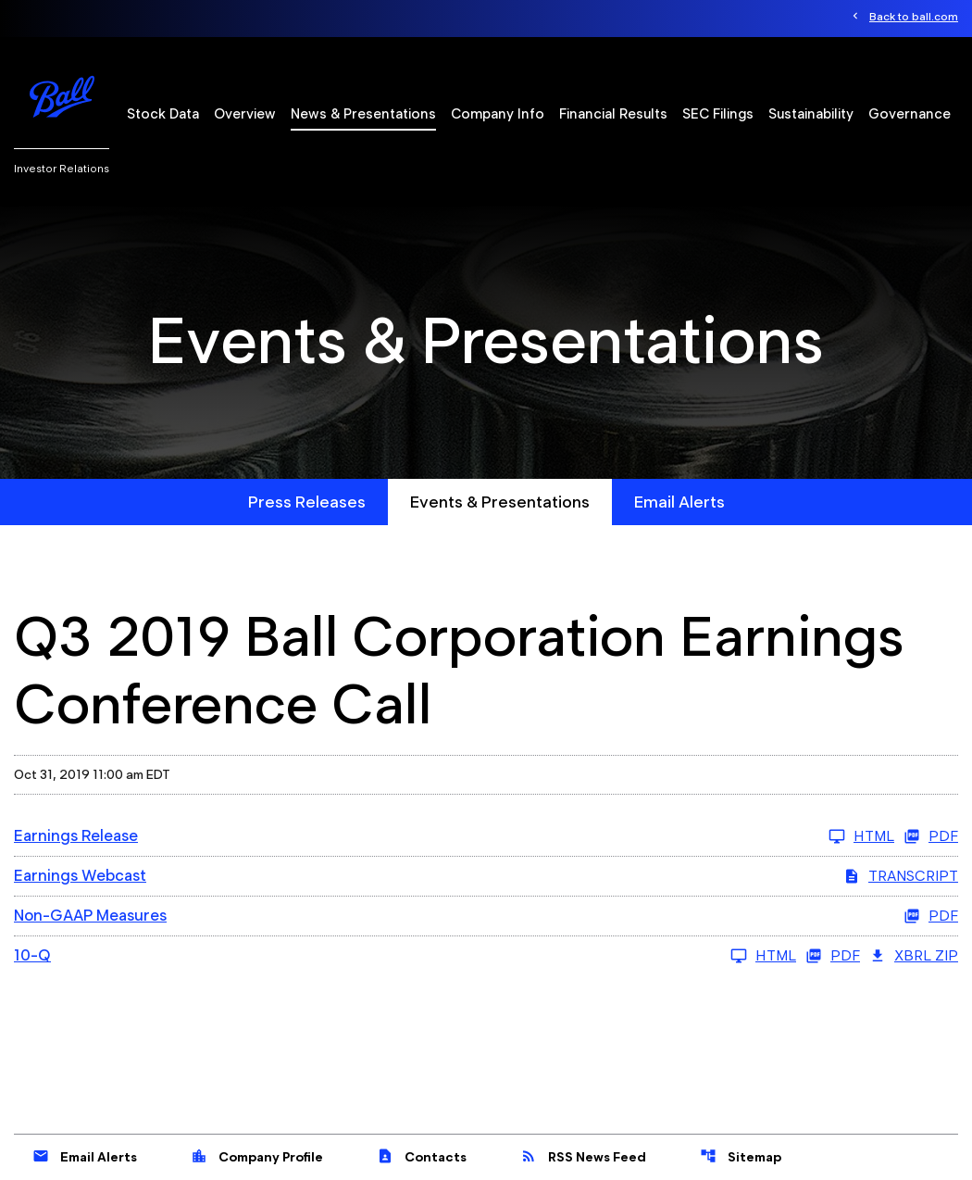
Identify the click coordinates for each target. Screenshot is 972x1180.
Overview (245, 114)
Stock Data (163, 114)
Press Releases (307, 501)
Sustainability (811, 114)
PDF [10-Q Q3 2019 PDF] (832, 956)
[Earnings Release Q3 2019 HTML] (454, 836)
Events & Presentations (500, 501)
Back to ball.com (913, 16)
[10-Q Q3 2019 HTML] (405, 956)
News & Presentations (363, 114)
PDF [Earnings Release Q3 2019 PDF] (930, 836)
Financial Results (613, 114)
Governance (909, 114)
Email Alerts (679, 501)
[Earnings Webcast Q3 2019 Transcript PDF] (486, 876)
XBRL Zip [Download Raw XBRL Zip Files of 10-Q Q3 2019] (913, 956)
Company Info (497, 114)
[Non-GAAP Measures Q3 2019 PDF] (486, 916)
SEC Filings (718, 114)
